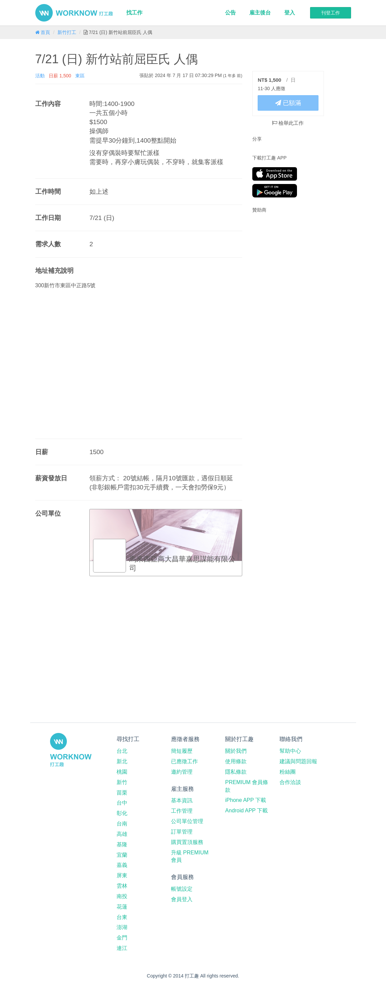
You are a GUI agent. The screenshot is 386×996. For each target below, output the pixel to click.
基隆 (122, 844)
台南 (122, 823)
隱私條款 (236, 772)
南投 (122, 896)
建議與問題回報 (298, 761)
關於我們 (236, 751)
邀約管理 (181, 772)
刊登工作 (330, 12)
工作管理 (181, 811)
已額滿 (288, 103)
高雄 (122, 834)
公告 (230, 12)
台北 (122, 751)
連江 (122, 948)
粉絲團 (288, 772)
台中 (122, 803)
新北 (122, 761)
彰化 (122, 813)
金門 (122, 937)
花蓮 (122, 907)
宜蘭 (122, 855)
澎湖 (122, 927)
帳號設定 (181, 889)
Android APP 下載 (246, 810)
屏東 (122, 875)
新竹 (122, 782)
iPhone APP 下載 (245, 800)
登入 (289, 12)
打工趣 (74, 12)
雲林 (122, 886)
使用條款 (236, 761)
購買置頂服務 (187, 842)
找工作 (134, 12)
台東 (122, 917)
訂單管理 (181, 832)
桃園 (122, 772)
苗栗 (122, 793)
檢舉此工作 (288, 123)
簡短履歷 (181, 751)
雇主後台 (260, 12)
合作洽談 (290, 782)
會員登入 (181, 899)
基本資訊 (181, 800)
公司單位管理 (187, 821)
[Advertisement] (294, 262)
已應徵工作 (184, 761)
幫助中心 (290, 751)
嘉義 (122, 865)
